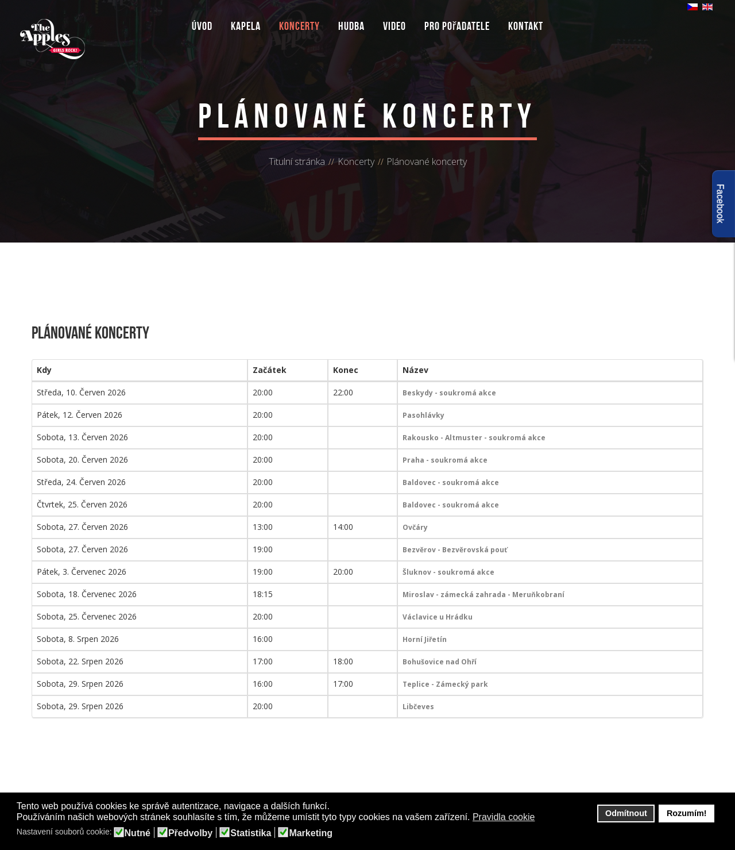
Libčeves (418, 706)
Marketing (310, 833)
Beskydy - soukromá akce (449, 393)
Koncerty (299, 26)
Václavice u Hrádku (438, 617)
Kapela (246, 26)
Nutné (137, 833)
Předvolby (190, 833)
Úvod (202, 26)
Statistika (250, 833)
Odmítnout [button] (626, 813)
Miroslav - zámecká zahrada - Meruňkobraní (483, 594)
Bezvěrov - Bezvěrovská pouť (455, 550)
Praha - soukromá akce (445, 460)
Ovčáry (415, 527)
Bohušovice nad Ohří (440, 662)
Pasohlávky (423, 415)
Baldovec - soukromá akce (451, 482)
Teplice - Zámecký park (445, 684)
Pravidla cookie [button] (504, 817)
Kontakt (525, 26)
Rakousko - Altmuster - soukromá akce (474, 438)
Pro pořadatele (457, 26)
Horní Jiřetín (425, 639)
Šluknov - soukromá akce (448, 572)
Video (394, 26)
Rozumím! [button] (687, 813)
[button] (542, 818)
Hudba (351, 26)
